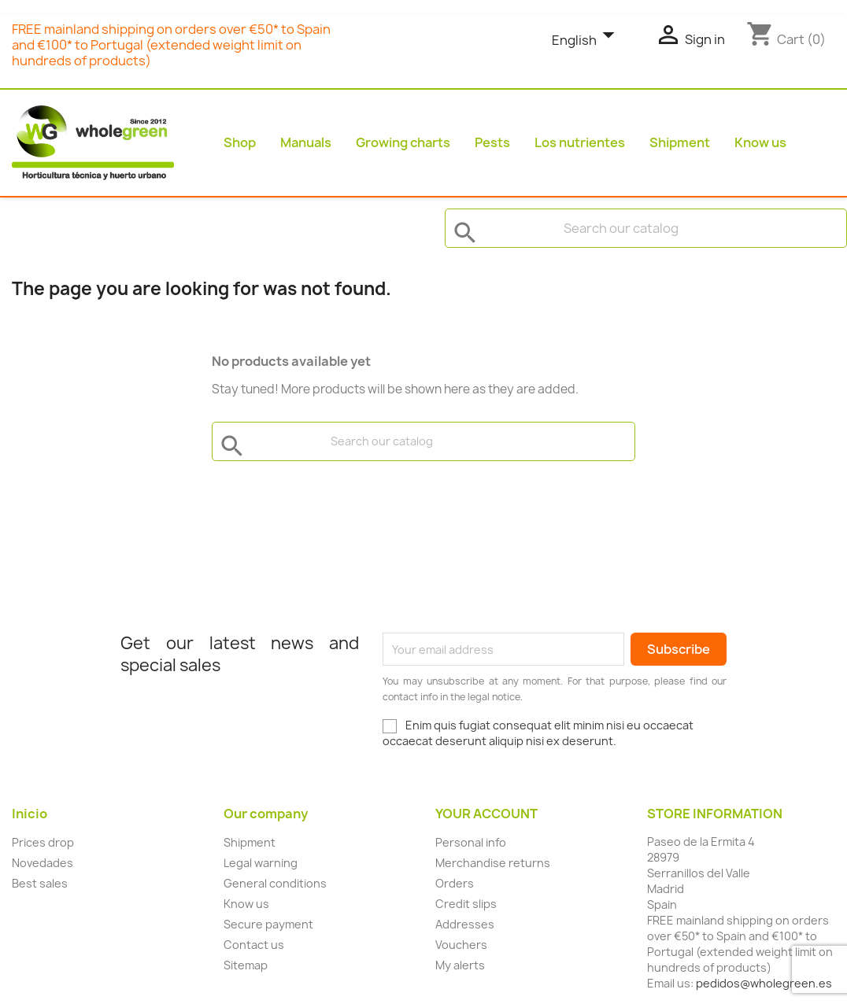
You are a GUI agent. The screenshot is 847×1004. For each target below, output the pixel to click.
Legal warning (261, 862)
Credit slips (466, 903)
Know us (760, 142)
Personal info (470, 842)
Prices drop (43, 842)
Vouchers (461, 944)
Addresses (464, 924)
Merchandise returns (492, 862)
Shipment (679, 142)
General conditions (275, 883)
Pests (492, 142)
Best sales (40, 883)
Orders (454, 883)
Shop (240, 142)
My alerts (460, 965)
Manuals (305, 142)
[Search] (646, 228)
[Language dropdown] (587, 41)
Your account (486, 813)
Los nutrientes (579, 142)
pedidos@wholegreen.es (764, 983)
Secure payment (268, 924)
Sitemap (246, 965)
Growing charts (403, 142)
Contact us (254, 944)
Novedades (42, 862)
